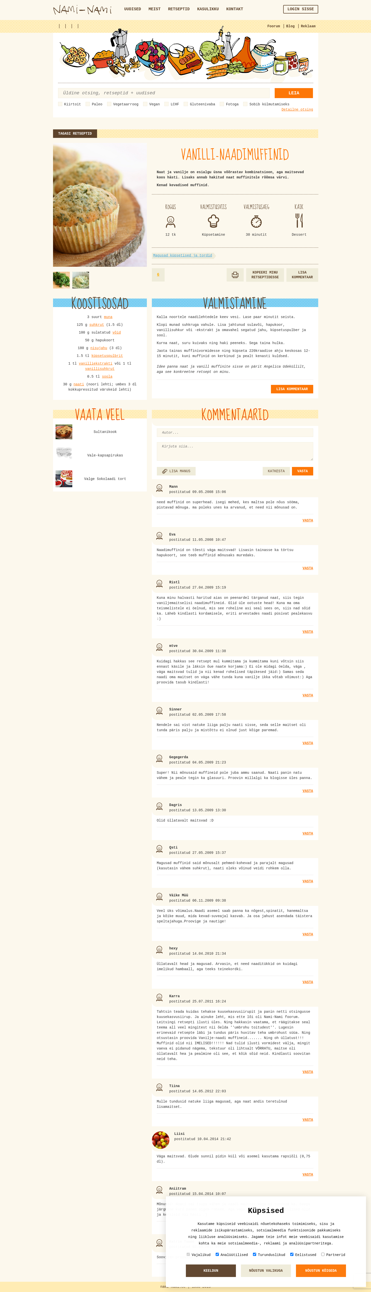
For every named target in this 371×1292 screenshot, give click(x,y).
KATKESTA (276, 471)
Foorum (273, 26)
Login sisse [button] (300, 9)
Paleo (97, 104)
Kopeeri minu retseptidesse (265, 275)
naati (79, 384)
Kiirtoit (72, 104)
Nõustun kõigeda (321, 1271)
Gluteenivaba (202, 104)
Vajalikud (199, 1255)
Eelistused (303, 1255)
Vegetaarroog (126, 104)
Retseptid (179, 9)
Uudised (132, 9)
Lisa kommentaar (302, 275)
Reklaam (308, 26)
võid (116, 333)
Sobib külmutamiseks (269, 104)
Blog (290, 26)
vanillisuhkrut (100, 369)
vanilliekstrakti (95, 364)
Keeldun (211, 1271)
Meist (155, 9)
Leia (293, 93)
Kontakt (234, 9)
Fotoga (232, 104)
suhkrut (96, 325)
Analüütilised (232, 1255)
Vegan (154, 104)
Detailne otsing (297, 110)
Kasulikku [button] (208, 9)
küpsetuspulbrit (107, 356)
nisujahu (98, 348)
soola (107, 377)
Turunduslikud (269, 1255)
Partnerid (333, 1255)
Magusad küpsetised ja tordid (182, 255)
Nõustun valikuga (266, 1271)
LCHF (175, 104)
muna (108, 317)
